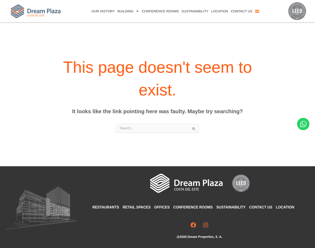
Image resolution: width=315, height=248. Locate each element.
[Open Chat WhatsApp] (303, 124)
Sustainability (195, 11)
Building (128, 11)
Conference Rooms (160, 11)
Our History (103, 11)
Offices (162, 207)
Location (219, 11)
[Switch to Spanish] (257, 11)
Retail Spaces (137, 207)
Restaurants (105, 207)
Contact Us (241, 11)
